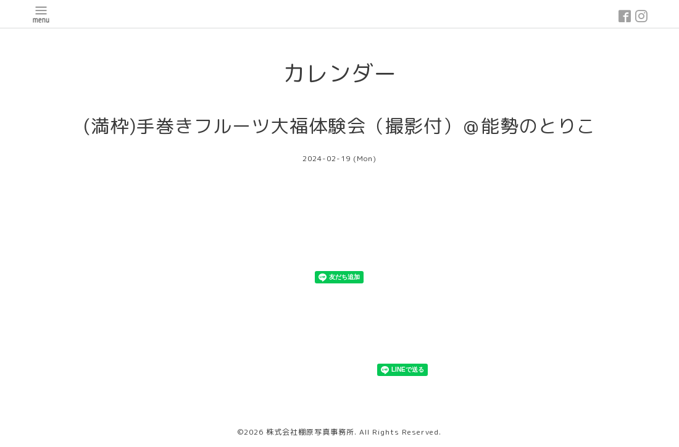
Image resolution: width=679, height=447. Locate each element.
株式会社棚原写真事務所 (310, 432)
